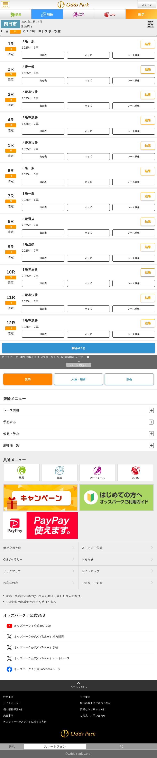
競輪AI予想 (78, 348)
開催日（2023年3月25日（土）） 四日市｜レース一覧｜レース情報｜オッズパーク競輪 (73, 4)
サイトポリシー (12, 703)
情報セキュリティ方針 (92, 709)
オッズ (88, 55)
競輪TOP (32, 357)
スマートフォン (55, 746)
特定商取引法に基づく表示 (95, 703)
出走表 (43, 55)
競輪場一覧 (78, 445)
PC (122, 746)
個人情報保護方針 (13, 709)
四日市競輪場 (64, 357)
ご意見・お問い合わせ (92, 715)
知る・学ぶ (78, 433)
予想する (78, 422)
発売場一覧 (47, 357)
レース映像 (133, 55)
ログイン (146, 4)
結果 (148, 44)
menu (5, 4)
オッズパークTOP (13, 357)
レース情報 (78, 410)
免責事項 (8, 715)
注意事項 (8, 697)
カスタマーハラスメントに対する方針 (24, 721)
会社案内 (85, 697)
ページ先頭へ (78, 365)
